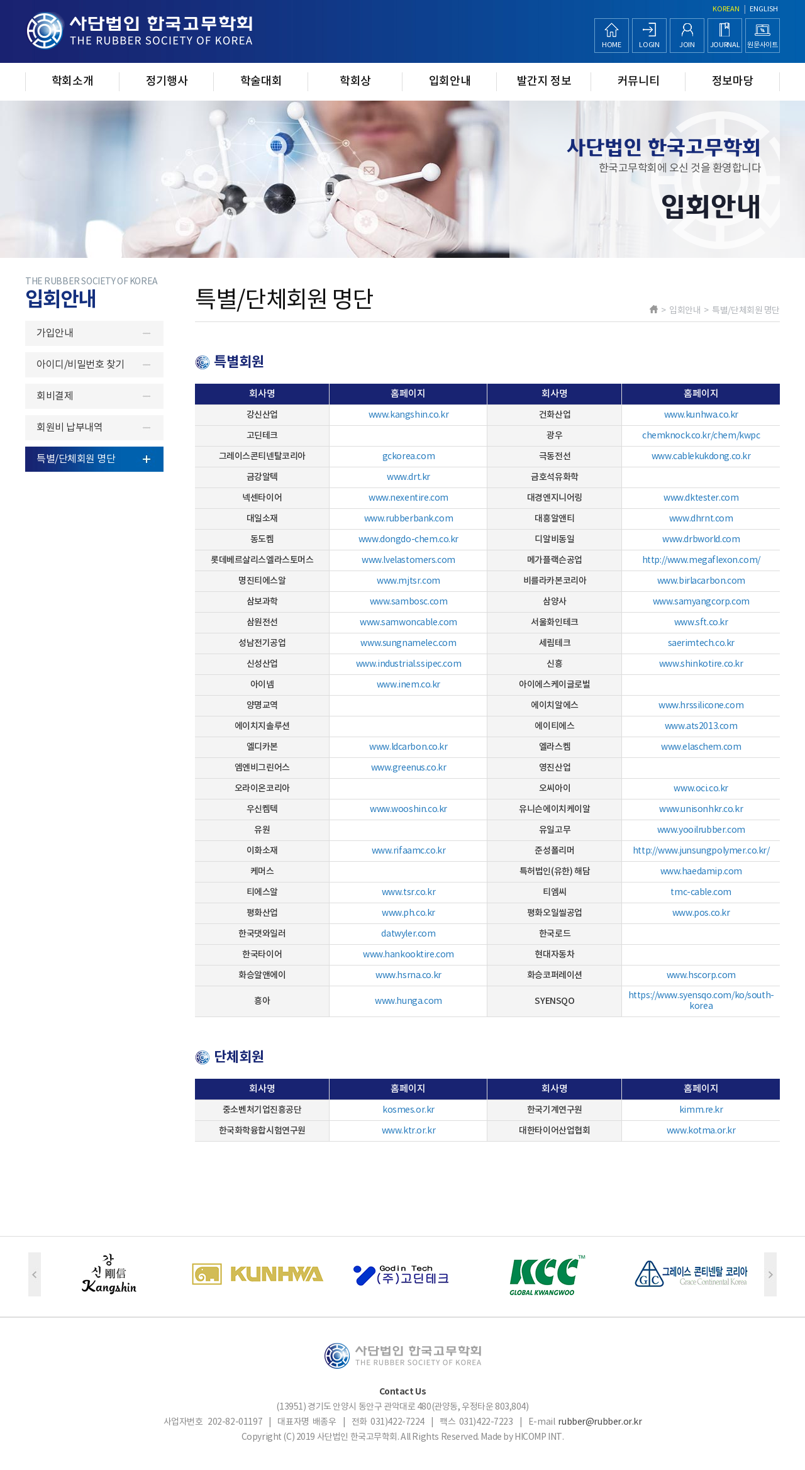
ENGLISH (764, 9)
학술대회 (261, 81)
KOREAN (726, 9)
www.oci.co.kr (701, 789)
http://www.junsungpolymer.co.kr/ (701, 851)
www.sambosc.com (409, 602)
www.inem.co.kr (408, 685)
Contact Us (402, 1391)
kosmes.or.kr (408, 1110)
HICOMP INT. (539, 1437)
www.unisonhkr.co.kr (701, 810)
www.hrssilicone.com (700, 706)
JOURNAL (725, 45)
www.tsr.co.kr (409, 893)
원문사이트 (762, 45)
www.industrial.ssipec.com (409, 664)
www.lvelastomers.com (408, 560)
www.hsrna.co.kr (408, 976)
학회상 (355, 81)
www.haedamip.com (701, 872)
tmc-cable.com (700, 893)
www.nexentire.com (408, 498)
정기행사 (167, 81)
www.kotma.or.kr (701, 1131)
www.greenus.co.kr (409, 768)
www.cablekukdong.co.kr (701, 457)
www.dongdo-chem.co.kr (408, 540)
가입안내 (54, 333)
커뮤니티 (639, 81)
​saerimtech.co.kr (701, 643)
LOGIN (649, 45)
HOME (611, 45)
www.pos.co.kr (701, 913)
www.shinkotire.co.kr (701, 664)
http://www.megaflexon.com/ (701, 560)
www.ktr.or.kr (409, 1131)
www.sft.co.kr (701, 623)
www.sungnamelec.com (408, 643)
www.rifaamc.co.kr (409, 851)
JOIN (687, 45)
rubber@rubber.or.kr (599, 1422)
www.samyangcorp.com (701, 602)
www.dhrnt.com (701, 519)
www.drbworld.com (701, 540)
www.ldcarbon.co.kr (408, 747)
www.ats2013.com (701, 726)
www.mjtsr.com (408, 581)
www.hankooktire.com (408, 955)
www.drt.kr (408, 477)
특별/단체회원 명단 (75, 459)
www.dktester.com (700, 498)
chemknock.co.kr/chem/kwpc (701, 436)
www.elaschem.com (701, 747)
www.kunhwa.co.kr (701, 415)
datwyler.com (408, 934)
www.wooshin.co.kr (408, 810)
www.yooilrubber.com (701, 830)
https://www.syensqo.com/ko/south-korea (701, 1001)
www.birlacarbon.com (701, 581)
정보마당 (733, 81)
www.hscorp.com (701, 976)
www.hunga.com (408, 1001)
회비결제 (54, 396)
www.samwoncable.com (408, 623)
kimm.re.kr (701, 1110)
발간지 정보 (544, 81)
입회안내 (450, 81)
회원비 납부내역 (69, 427)
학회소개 (73, 81)
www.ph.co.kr (408, 913)
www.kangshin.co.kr (408, 415)
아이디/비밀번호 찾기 (80, 364)
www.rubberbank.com (408, 519)
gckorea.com (408, 457)
